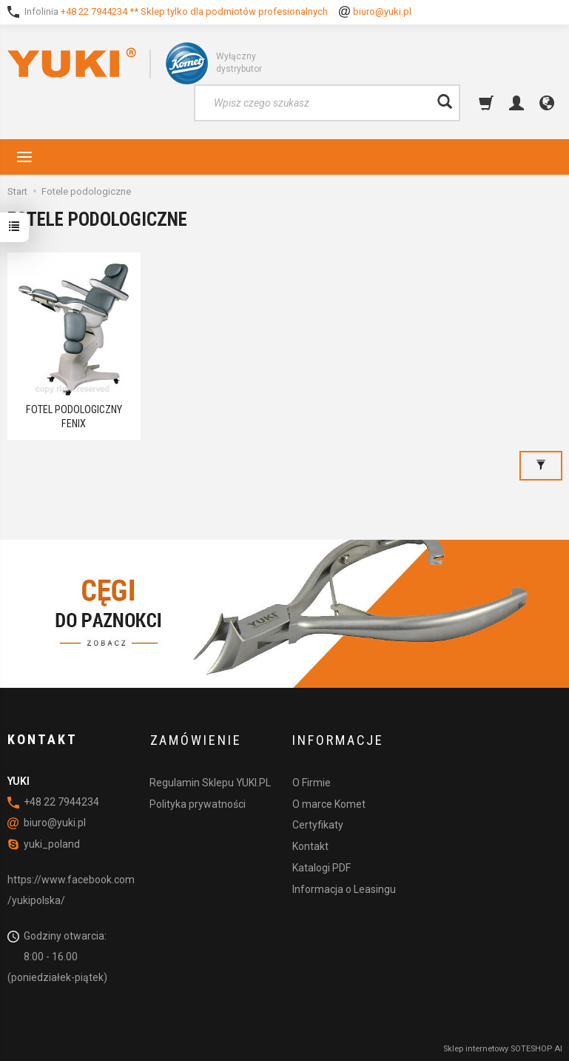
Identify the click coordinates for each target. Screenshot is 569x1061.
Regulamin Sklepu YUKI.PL (210, 780)
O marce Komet (329, 801)
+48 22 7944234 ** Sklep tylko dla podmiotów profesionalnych (194, 11)
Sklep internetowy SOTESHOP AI (502, 1046)
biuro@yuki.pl (382, 11)
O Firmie (311, 780)
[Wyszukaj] (444, 102)
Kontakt (310, 843)
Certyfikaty (317, 822)
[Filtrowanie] (540, 463)
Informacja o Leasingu (344, 886)
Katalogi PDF (321, 865)
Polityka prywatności (197, 801)
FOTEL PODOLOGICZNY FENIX (73, 415)
